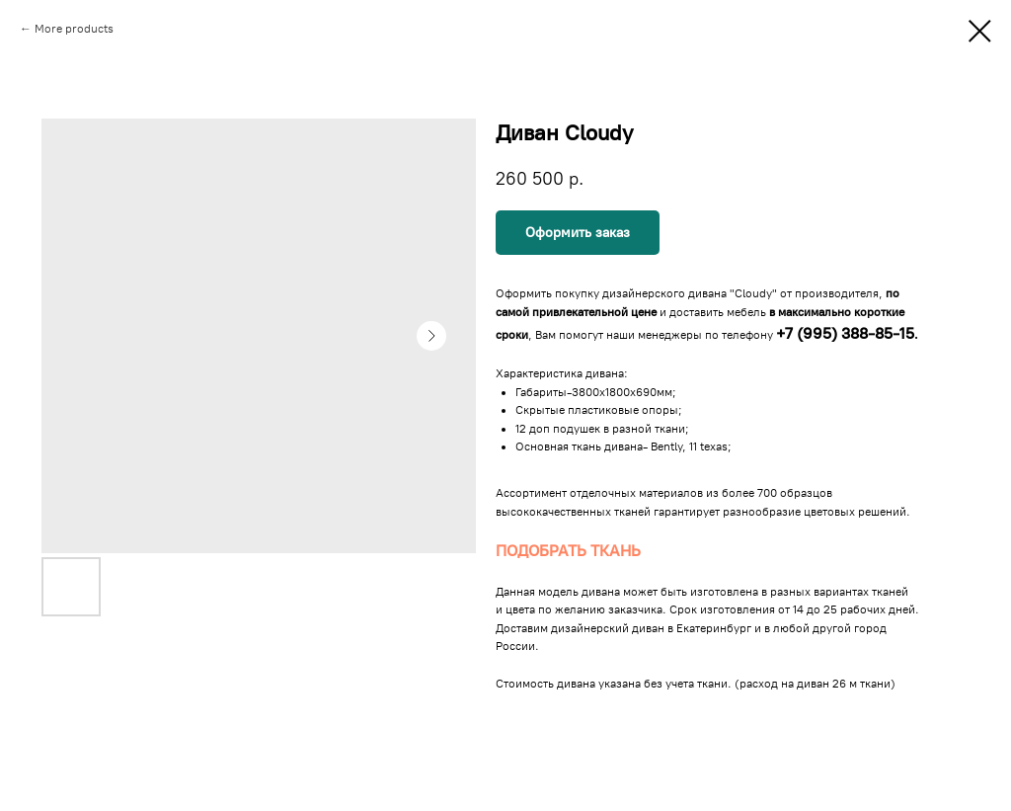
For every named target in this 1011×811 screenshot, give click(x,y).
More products (74, 29)
